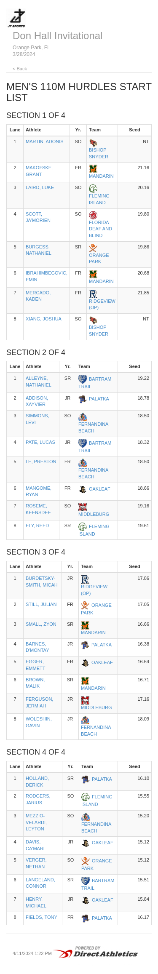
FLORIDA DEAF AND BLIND (100, 229)
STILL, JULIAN (41, 604)
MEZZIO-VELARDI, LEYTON (36, 822)
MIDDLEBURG (93, 514)
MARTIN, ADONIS (45, 141)
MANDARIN (101, 176)
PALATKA (99, 398)
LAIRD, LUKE (40, 187)
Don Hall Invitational (57, 35)
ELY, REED (37, 525)
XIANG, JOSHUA (44, 318)
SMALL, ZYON (41, 624)
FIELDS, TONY (41, 917)
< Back (20, 68)
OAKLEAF (99, 488)
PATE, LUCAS (40, 442)
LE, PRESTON (41, 461)
